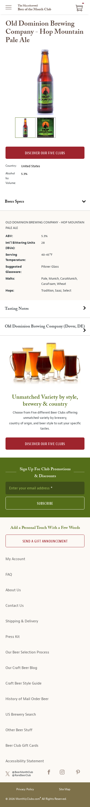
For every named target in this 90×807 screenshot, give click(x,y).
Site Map (64, 789)
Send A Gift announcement (45, 541)
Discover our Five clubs (45, 153)
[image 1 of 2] (25, 128)
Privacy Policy (25, 789)
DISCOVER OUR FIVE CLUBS (45, 444)
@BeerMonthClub (22, 772)
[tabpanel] (45, 255)
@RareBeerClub (21, 775)
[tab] (45, 202)
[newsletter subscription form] (45, 488)
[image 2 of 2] (45, 128)
